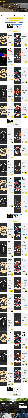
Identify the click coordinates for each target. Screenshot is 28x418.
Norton (10, 190)
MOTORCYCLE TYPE (16, 18)
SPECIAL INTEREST (17, 20)
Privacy (1, 410)
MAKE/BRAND (20, 18)
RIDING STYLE (11, 18)
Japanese (25, 235)
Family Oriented (10, 62)
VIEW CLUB (12, 45)
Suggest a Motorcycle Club (12, 404)
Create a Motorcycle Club (12, 405)
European (9, 114)
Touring (8, 138)
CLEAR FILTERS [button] (17, 22)
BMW (10, 114)
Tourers (10, 139)
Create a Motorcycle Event (12, 407)
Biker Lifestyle (11, 137)
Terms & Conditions (3, 411)
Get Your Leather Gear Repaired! (16, 216)
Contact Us (2, 412)
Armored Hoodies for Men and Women (16, 121)
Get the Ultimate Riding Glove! (16, 26)
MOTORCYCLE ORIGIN (11, 20)
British (26, 114)
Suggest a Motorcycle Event (13, 406)
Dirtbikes (23, 98)
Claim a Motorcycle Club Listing (13, 408)
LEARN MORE (15, 394)
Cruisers (8, 77)
